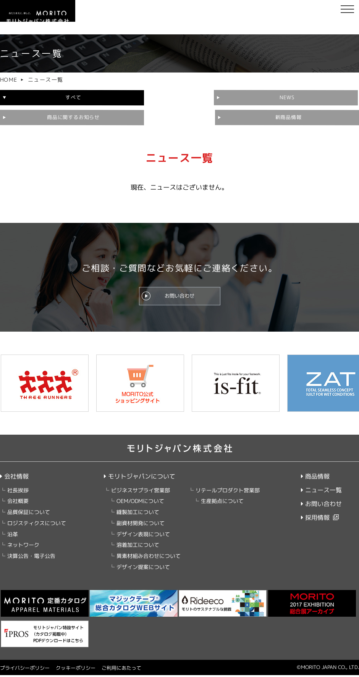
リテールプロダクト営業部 (227, 492)
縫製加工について (137, 513)
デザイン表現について (143, 536)
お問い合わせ (179, 295)
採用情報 (315, 519)
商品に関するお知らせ (311, 97)
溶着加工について (137, 546)
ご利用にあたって (121, 669)
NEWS (178, 97)
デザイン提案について (143, 568)
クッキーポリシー (75, 669)
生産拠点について (222, 502)
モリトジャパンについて (139, 478)
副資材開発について (140, 525)
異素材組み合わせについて (148, 557)
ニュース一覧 (321, 492)
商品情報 (315, 478)
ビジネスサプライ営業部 (140, 492)
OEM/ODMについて (140, 502)
